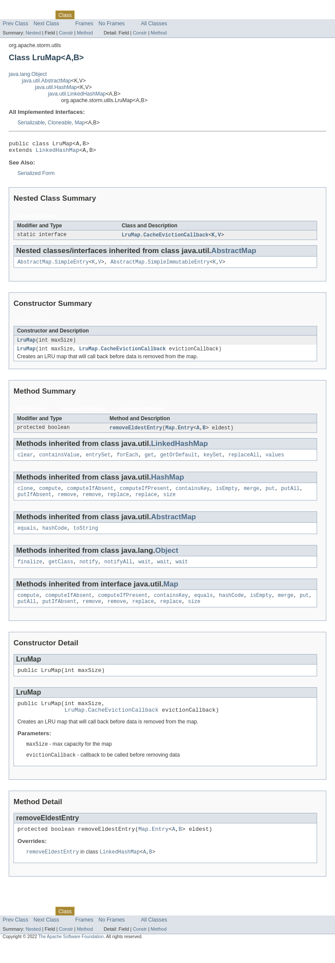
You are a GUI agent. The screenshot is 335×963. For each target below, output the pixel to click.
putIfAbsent (34, 502)
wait (144, 571)
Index (149, 15)
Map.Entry (179, 433)
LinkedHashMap (57, 152)
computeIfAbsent (90, 495)
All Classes (154, 24)
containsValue (59, 461)
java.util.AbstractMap (46, 81)
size (169, 502)
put (270, 495)
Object (166, 559)
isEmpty (227, 495)
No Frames (112, 24)
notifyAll (118, 571)
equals (26, 537)
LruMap (26, 344)
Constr (66, 32)
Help (166, 15)
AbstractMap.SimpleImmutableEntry (159, 265)
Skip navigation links (24, 7)
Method (84, 32)
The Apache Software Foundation (71, 955)
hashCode (54, 537)
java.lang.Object (28, 74)
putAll (290, 495)
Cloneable (60, 123)
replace (118, 502)
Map (80, 123)
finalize (29, 571)
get (149, 461)
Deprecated (124, 15)
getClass (60, 571)
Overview (14, 15)
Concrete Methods (142, 414)
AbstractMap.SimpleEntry (53, 265)
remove (67, 502)
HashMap (167, 484)
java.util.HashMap (56, 87)
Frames (84, 24)
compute (50, 495)
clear (25, 461)
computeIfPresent (145, 495)
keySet (212, 461)
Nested (33, 32)
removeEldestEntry (135, 433)
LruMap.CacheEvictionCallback (165, 237)
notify (88, 571)
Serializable (31, 123)
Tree (99, 15)
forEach (127, 461)
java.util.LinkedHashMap (77, 94)
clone (25, 495)
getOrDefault (178, 461)
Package (40, 15)
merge (252, 495)
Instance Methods (83, 414)
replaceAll (243, 461)
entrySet (97, 461)
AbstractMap (233, 254)
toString (85, 537)
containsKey (192, 495)
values (275, 461)
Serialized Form (36, 176)
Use (84, 15)
